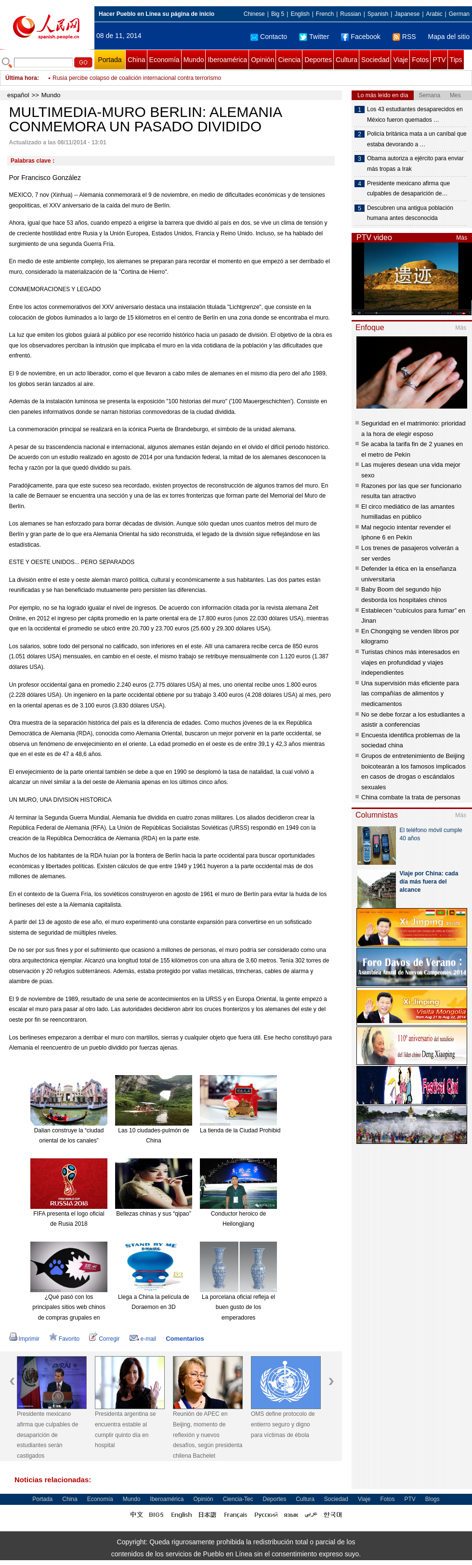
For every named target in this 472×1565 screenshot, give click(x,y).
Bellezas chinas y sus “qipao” (153, 1213)
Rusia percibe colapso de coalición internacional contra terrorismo (136, 78)
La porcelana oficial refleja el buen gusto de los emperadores (238, 1307)
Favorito (64, 1338)
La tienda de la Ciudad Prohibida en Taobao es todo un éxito (277, 1130)
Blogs (432, 1499)
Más (461, 237)
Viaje (400, 60)
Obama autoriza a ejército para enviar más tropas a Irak (415, 163)
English (299, 14)
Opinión (262, 60)
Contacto (268, 36)
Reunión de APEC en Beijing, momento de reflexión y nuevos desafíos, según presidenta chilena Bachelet (207, 1435)
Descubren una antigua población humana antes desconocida (410, 213)
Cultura (346, 60)
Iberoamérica (227, 60)
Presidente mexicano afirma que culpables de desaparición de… (408, 188)
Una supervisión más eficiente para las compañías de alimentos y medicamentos (410, 693)
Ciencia (289, 60)
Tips (456, 60)
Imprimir (24, 1338)
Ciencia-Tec (238, 1499)
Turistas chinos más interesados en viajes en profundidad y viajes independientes (410, 662)
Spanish (377, 14)
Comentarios (185, 1338)
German (459, 14)
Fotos (420, 60)
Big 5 (277, 14)
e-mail (143, 1338)
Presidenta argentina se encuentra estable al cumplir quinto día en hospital (125, 1430)
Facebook (360, 36)
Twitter (314, 36)
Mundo (194, 60)
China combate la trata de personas (410, 797)
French (325, 14)
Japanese (407, 14)
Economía (164, 60)
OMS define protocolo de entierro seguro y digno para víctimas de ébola (283, 1424)
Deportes (318, 60)
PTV (439, 60)
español (18, 95)
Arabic (434, 14)
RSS (404, 36)
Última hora (21, 78)
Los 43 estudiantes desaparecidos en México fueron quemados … (415, 114)
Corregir (104, 1338)
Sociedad (375, 60)
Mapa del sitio (449, 36)
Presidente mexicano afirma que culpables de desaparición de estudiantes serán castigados (47, 1435)
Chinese (254, 14)
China (136, 60)
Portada (109, 60)
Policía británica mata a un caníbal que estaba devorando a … (417, 139)
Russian (350, 14)
